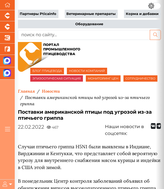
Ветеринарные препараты (91, 14)
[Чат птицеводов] (7, 73)
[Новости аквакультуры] (7, 38)
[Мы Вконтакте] (153, 126)
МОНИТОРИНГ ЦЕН (103, 78)
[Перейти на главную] (7, 5)
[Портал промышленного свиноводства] (7, 15)
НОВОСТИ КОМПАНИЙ (87, 71)
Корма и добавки (142, 14)
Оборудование (89, 24)
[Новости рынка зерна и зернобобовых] (7, 49)
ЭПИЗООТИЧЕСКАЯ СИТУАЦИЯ (56, 78)
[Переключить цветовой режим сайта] (154, 6)
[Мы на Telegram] (159, 126)
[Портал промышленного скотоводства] (7, 26)
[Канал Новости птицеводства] (7, 61)
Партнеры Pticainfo (38, 14)
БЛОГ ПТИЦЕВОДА (47, 71)
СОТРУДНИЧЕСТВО (141, 78)
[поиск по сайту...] (84, 35)
